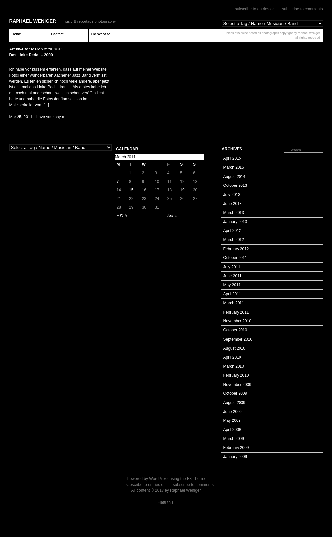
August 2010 (234, 348)
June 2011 (232, 276)
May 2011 (232, 285)
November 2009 (237, 384)
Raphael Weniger (32, 21)
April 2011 (232, 294)
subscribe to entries (252, 9)
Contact (57, 34)
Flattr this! (166, 502)
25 (169, 198)
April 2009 (232, 429)
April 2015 (232, 158)
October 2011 (235, 257)
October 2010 (235, 330)
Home (16, 34)
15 (131, 190)
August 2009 (234, 402)
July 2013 (231, 194)
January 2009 (235, 456)
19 (182, 190)
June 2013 (232, 203)
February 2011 (236, 312)
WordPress (158, 478)
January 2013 (235, 221)
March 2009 (233, 438)
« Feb (122, 216)
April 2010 (232, 357)
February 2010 (236, 375)
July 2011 (231, 267)
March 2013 (233, 212)
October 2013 (235, 185)
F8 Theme (196, 478)
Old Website (101, 34)
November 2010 (237, 321)
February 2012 (236, 249)
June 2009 (232, 411)
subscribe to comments (302, 9)
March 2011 (233, 303)
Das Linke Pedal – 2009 (31, 55)
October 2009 (235, 393)
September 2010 (238, 339)
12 (182, 181)
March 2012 (233, 239)
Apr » (172, 216)
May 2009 (232, 420)
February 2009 (236, 447)
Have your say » (50, 117)
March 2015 (233, 167)
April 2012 (232, 230)
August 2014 (234, 176)
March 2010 (233, 366)
